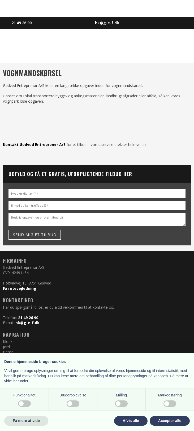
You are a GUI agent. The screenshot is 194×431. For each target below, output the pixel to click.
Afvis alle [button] (131, 421)
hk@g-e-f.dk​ (107, 22)
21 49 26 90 (28, 317)
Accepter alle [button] (169, 421)
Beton (8, 351)
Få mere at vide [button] (26, 421)
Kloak (7, 341)
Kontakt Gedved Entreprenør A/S (34, 144)
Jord (6, 346)
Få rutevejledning (19, 288)
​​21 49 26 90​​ (21, 22)
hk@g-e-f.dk (27, 322)
